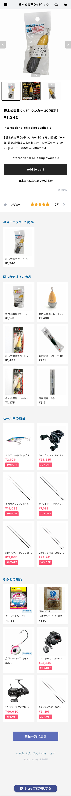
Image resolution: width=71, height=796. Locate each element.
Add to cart (35, 169)
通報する (62, 190)
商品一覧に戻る (36, 736)
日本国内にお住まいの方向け (36, 180)
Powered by (35, 759)
